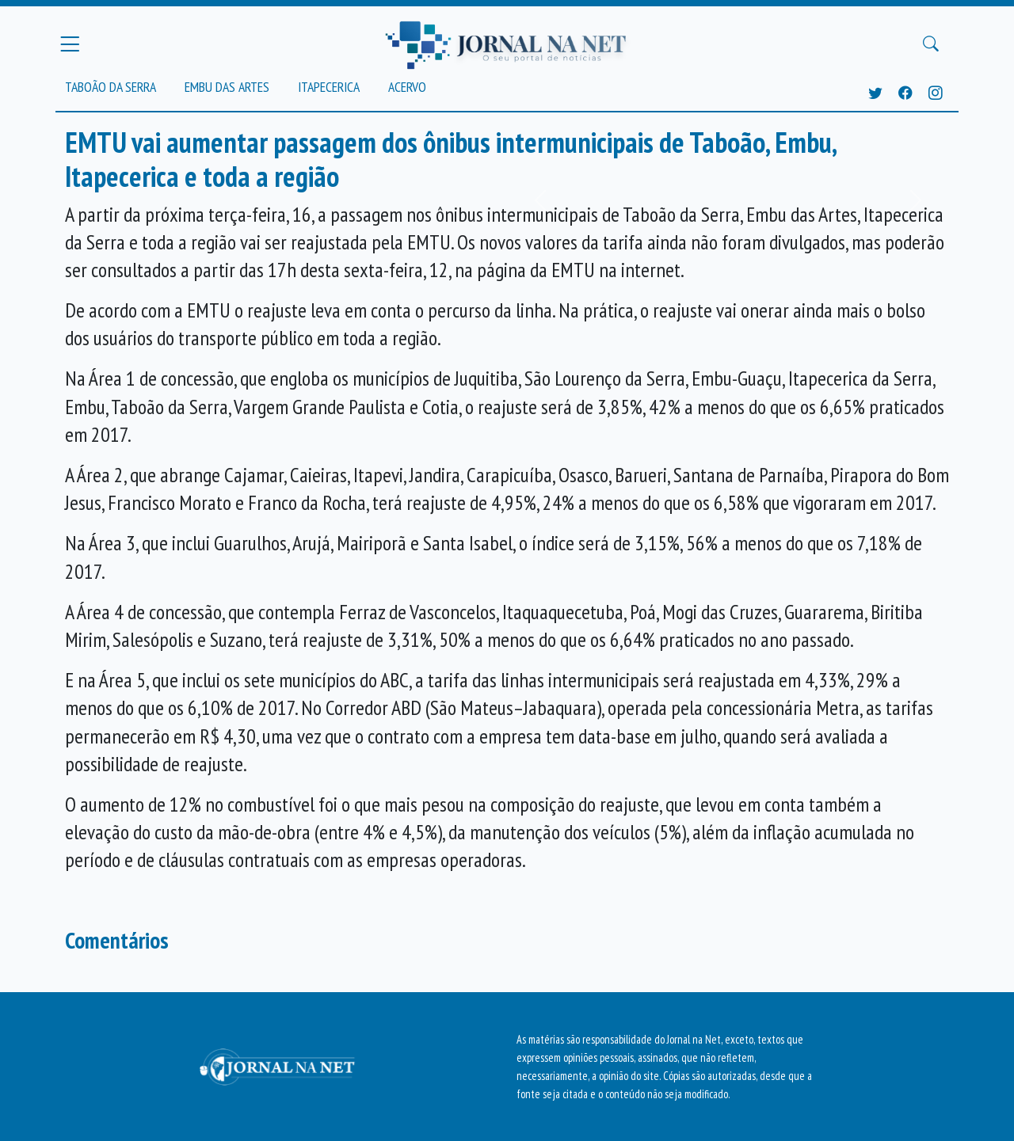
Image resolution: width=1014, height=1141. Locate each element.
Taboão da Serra (110, 87)
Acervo (407, 87)
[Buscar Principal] (931, 44)
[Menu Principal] (69, 43)
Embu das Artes (227, 87)
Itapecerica (329, 87)
